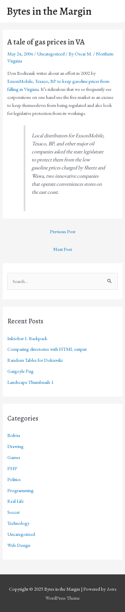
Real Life (15, 501)
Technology (18, 523)
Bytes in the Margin (49, 11)
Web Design (18, 545)
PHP (12, 468)
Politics (14, 479)
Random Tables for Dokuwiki (35, 360)
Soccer (13, 512)
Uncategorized (51, 53)
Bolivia (13, 435)
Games (13, 457)
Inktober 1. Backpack (27, 338)
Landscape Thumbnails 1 (30, 382)
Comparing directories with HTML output (47, 349)
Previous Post (62, 231)
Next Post (62, 249)
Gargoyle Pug (20, 371)
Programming (20, 490)
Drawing (15, 446)
